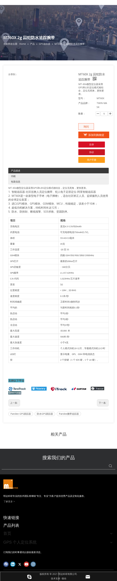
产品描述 (15, 170)
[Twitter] (19, 564)
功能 (13, 176)
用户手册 (91, 159)
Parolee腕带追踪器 (69, 413)
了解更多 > (9, 501)
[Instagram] (33, 564)
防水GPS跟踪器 (45, 413)
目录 (91, 144)
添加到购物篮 (96, 135)
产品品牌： (84, 103)
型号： (81, 98)
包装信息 (15, 181)
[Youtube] (26, 564)
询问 (86, 126)
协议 (91, 152)
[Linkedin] (12, 564)
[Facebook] (6, 564)
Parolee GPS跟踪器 (20, 413)
